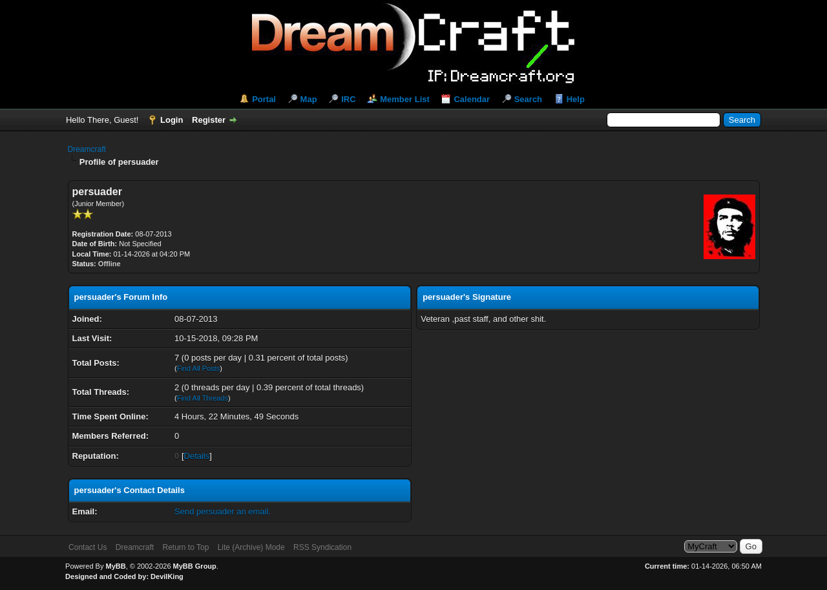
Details (197, 456)
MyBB (115, 566)
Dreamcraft (87, 149)
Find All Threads (202, 398)
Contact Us (87, 547)
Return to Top (185, 547)
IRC (348, 99)
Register (208, 120)
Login (171, 120)
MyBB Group (194, 566)
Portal (264, 99)
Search (528, 99)
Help (576, 99)
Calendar (472, 99)
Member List (405, 99)
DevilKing (167, 576)
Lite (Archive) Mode (251, 547)
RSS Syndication (322, 547)
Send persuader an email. (222, 511)
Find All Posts (198, 368)
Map (308, 99)
